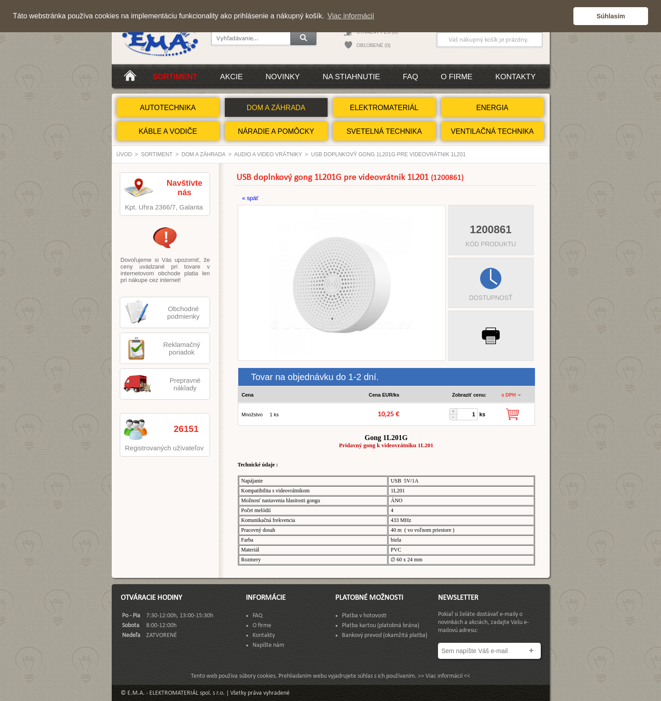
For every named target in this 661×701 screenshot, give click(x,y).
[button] (564, 16)
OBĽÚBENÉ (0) (374, 45)
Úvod (124, 154)
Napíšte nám (268, 645)
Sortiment (175, 77)
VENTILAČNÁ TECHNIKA (492, 131)
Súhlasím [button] (611, 16)
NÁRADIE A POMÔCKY (276, 131)
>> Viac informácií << (444, 676)
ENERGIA (492, 107)
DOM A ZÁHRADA (276, 107)
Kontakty (515, 77)
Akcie (231, 77)
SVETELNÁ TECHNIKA (384, 131)
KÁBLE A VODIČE (168, 131)
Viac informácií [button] (351, 16)
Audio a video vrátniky (268, 154)
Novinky (282, 77)
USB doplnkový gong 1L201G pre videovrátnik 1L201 (388, 154)
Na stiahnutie (351, 77)
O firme (456, 77)
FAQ (410, 77)
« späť (250, 198)
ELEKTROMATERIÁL (384, 107)
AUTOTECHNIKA (168, 107)
